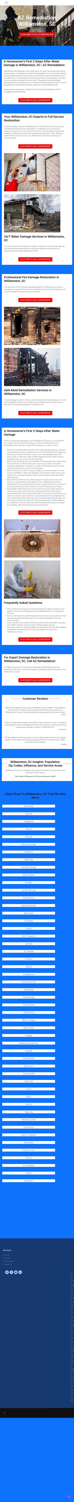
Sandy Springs (28, 890)
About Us (8, 1264)
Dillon (28, 1173)
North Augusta (29, 936)
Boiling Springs (28, 844)
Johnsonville (29, 1074)
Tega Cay (28, 1112)
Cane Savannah (28, 982)
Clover (29, 1089)
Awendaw (28, 1142)
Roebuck (28, 852)
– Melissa (63, 744)
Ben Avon (28, 1066)
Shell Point (29, 1012)
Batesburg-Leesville (28, 1043)
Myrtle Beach (28, 875)
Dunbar (28, 882)
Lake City (28, 859)
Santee (28, 944)
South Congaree (28, 1135)
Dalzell (29, 966)
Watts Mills (28, 1028)
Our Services (9, 1261)
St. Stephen (28, 1165)
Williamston (28, 898)
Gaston (28, 1104)
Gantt (28, 1096)
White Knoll (28, 1058)
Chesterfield (28, 997)
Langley (28, 1035)
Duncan (28, 837)
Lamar (29, 928)
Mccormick (28, 1127)
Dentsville (28, 989)
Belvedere (28, 913)
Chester (28, 959)
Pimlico (28, 1158)
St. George (29, 951)
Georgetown (29, 974)
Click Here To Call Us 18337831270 (35, 100)
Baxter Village (28, 1020)
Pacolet (28, 814)
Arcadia (28, 1051)
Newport (28, 1181)
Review (7, 1258)
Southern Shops (28, 867)
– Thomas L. (62, 729)
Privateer (28, 921)
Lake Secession (28, 905)
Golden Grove (28, 1150)
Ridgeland (28, 821)
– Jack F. (63, 714)
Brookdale (28, 806)
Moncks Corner (29, 1119)
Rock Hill (28, 1081)
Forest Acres (29, 1005)
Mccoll (29, 829)
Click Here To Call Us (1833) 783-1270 (37, 34)
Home (7, 1255)
